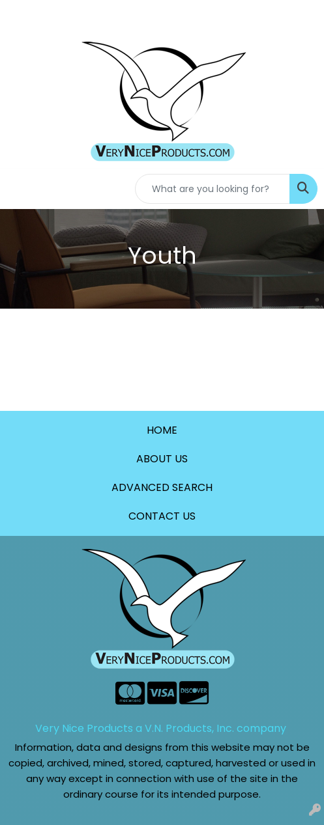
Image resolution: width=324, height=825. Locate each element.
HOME (162, 430)
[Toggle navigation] (20, 189)
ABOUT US (162, 458)
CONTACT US (162, 516)
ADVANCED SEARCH (162, 487)
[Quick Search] (212, 189)
